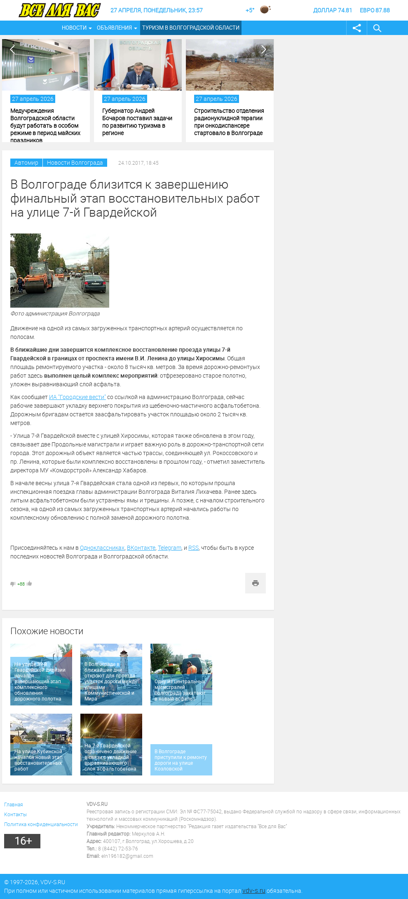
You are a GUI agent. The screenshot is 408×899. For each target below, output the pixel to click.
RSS (193, 547)
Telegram (169, 547)
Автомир (26, 162)
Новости (74, 27)
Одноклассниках (102, 547)
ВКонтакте (141, 547)
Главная (13, 804)
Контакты (15, 814)
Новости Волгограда (75, 162)
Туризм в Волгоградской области (190, 27)
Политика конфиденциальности (41, 824)
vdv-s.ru (253, 890)
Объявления (114, 27)
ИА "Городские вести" (77, 397)
